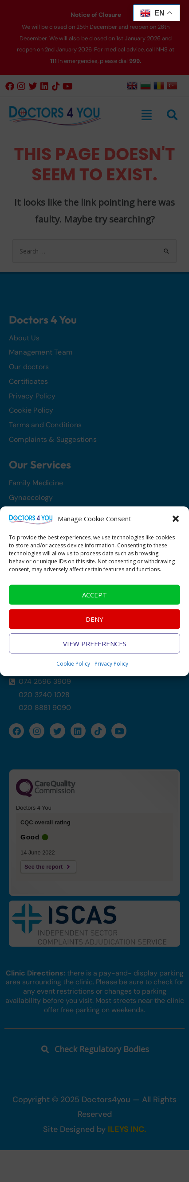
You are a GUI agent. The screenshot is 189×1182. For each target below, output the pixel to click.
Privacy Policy (111, 671)
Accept (94, 601)
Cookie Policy (73, 671)
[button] (175, 526)
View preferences (94, 650)
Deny (94, 626)
